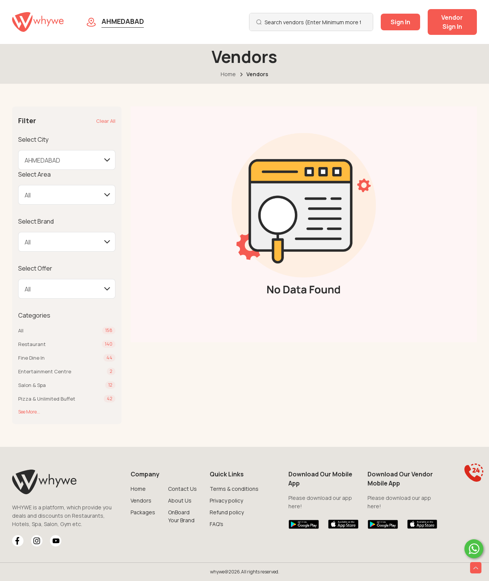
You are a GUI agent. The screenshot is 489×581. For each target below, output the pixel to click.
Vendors (141, 500)
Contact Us (182, 488)
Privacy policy (226, 500)
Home (228, 74)
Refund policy (227, 512)
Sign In (400, 22)
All (20, 330)
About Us (180, 500)
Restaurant (32, 344)
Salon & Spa (32, 385)
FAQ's (216, 524)
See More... (29, 412)
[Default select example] (66, 160)
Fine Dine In (31, 357)
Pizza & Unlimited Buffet (46, 398)
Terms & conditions (234, 488)
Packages (143, 512)
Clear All (105, 120)
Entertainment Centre (44, 371)
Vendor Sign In (452, 22)
